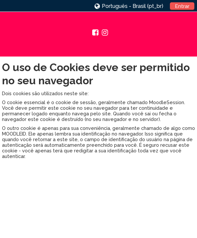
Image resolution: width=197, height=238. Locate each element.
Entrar (182, 6)
